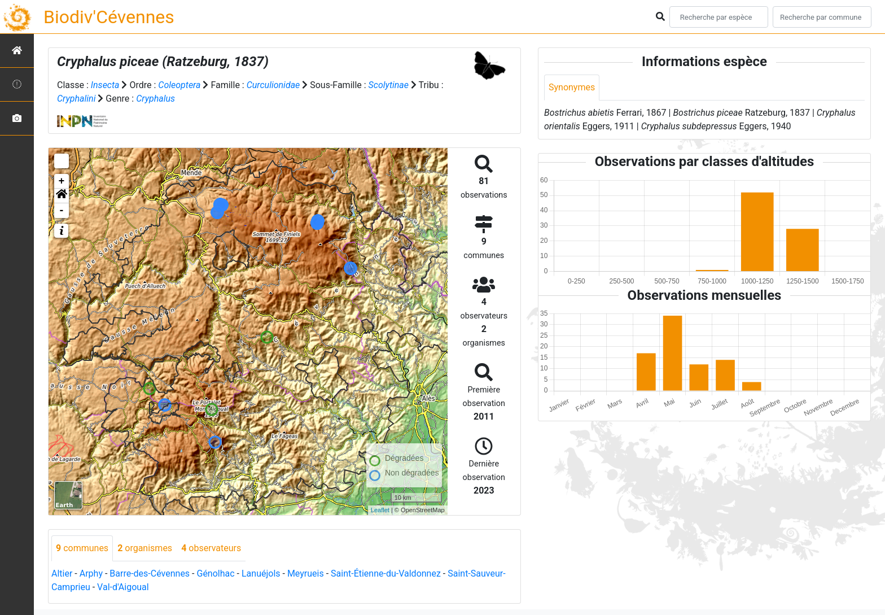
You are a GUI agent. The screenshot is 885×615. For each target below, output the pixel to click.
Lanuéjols (261, 573)
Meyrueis (305, 573)
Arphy (91, 573)
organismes (144, 548)
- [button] (62, 210)
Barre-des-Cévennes (149, 573)
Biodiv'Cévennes (108, 17)
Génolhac (215, 573)
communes (82, 548)
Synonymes (572, 87)
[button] (61, 196)
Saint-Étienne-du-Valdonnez (386, 573)
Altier (61, 573)
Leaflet (380, 510)
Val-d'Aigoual (123, 587)
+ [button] (62, 181)
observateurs (211, 548)
